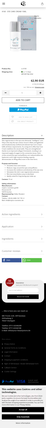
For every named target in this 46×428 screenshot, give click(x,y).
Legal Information (11, 352)
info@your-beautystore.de (19, 330)
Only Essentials (23, 417)
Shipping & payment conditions (16, 360)
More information (23, 423)
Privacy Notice (25, 405)
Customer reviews (11, 251)
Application (7, 226)
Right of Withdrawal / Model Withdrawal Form (21, 364)
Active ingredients (11, 214)
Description (8, 135)
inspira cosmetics (37, 17)
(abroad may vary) (27, 74)
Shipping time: (7, 72)
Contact (7, 356)
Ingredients (7, 238)
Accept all (23, 409)
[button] (11, 260)
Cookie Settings (10, 371)
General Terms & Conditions (15, 348)
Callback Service (10, 367)
